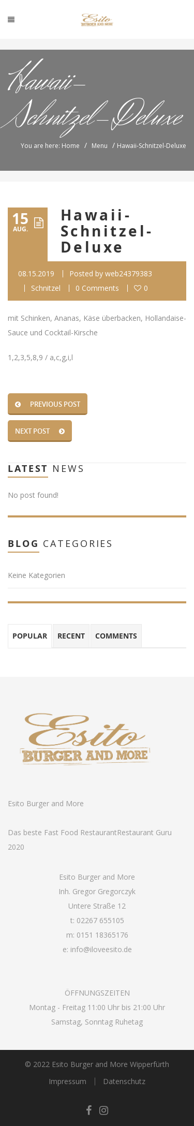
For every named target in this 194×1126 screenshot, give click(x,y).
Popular (29, 636)
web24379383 (128, 273)
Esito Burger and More (46, 803)
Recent (71, 636)
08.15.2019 (36, 273)
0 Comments (97, 288)
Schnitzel (46, 288)
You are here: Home (50, 145)
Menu (100, 145)
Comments (116, 636)
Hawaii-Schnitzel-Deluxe (107, 231)
